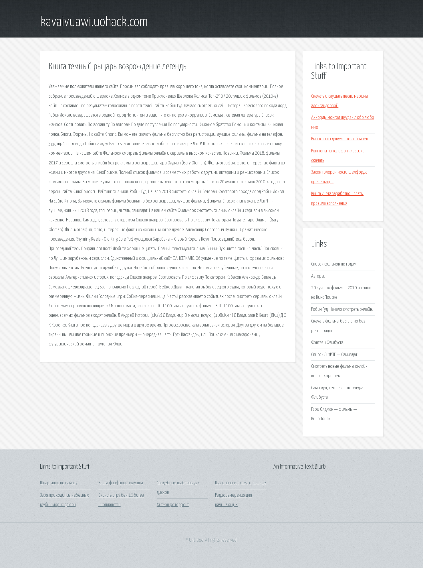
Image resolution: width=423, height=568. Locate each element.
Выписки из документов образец (339, 139)
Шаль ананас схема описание (240, 483)
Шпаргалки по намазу (58, 483)
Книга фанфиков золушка (120, 483)
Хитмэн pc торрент (173, 504)
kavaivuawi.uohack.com (94, 22)
